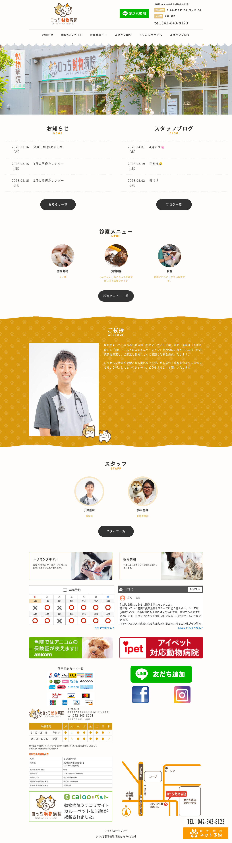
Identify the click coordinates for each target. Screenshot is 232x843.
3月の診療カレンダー (48, 180)
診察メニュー (98, 35)
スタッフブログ (180, 35)
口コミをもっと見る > (190, 628)
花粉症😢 (156, 163)
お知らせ (48, 35)
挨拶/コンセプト (72, 35)
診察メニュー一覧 (116, 295)
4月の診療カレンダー (48, 163)
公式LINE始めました (48, 147)
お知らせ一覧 (58, 204)
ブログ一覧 (174, 204)
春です (154, 180)
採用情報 (129, 559)
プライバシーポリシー (116, 831)
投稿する (195, 589)
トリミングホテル (150, 35)
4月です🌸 (157, 147)
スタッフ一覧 (116, 531)
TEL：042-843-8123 (206, 821)
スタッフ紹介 (123, 35)
